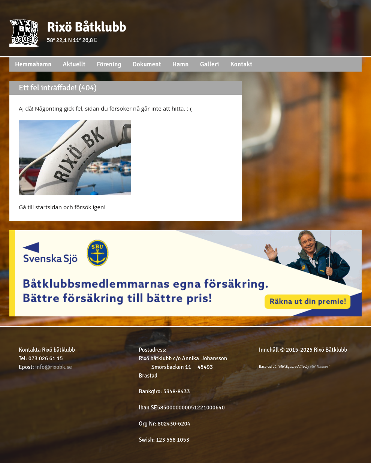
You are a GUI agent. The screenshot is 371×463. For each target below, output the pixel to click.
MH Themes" (320, 366)
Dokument (147, 64)
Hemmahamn (33, 64)
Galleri (209, 64)
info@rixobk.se (53, 367)
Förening (109, 64)
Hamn (180, 64)
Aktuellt (74, 64)
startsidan (49, 207)
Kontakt (241, 64)
